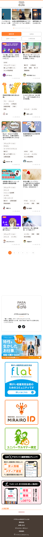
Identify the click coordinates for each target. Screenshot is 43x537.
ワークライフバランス (10, 149)
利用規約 (21, 531)
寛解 (38, 203)
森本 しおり (30, 114)
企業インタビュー (11, 38)
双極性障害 (7, 106)
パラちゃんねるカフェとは (21, 519)
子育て (14, 106)
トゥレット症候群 (9, 193)
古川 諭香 (29, 208)
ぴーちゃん (9, 75)
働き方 (26, 65)
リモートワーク (8, 198)
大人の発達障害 (8, 70)
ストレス (11, 101)
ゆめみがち (29, 161)
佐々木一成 (9, 161)
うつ (5, 101)
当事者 (31, 34)
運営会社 (21, 522)
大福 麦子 (29, 241)
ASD (31, 151)
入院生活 (33, 65)
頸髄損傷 (26, 70)
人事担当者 (31, 38)
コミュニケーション (9, 65)
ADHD (5, 62)
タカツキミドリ (10, 241)
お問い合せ (21, 525)
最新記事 (11, 34)
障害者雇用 (7, 203)
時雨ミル (8, 208)
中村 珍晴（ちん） (31, 75)
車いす (36, 68)
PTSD (26, 201)
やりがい (6, 146)
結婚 (30, 68)
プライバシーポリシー (21, 528)
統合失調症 (27, 237)
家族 (25, 68)
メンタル (6, 104)
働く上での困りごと (9, 68)
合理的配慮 (7, 157)
